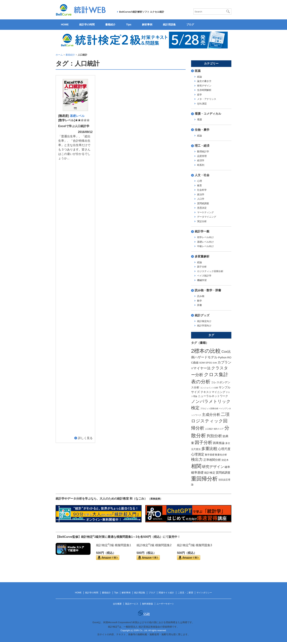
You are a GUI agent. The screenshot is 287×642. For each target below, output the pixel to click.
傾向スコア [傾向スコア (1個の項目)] (219, 429)
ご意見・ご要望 (185, 592)
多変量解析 (202, 256)
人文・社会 (202, 175)
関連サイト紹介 (166, 592)
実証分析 (202, 221)
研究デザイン (204, 85)
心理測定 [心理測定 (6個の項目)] (197, 454)
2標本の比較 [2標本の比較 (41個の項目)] (206, 351)
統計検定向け (204, 321)
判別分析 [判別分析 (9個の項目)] (214, 436)
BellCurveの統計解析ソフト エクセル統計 (141, 11)
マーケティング (205, 212)
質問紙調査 (203, 203)
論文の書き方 (204, 81)
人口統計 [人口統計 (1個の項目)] (209, 429)
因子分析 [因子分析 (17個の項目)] (203, 442)
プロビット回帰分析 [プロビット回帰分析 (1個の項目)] (209, 408)
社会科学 (202, 190)
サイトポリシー (204, 592)
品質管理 (202, 156)
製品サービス (131, 604)
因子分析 (202, 266)
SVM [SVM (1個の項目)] (215, 363)
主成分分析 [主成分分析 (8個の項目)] (211, 415)
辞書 (199, 305)
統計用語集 (169, 24)
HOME (65, 24)
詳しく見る (85, 163)
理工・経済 (202, 145)
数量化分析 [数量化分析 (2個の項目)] (221, 454)
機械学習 (202, 280)
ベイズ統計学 (204, 275)
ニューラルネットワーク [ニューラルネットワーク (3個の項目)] (213, 396)
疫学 (199, 94)
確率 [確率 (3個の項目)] (227, 467)
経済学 (200, 160)
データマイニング (206, 216)
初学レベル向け (205, 237)
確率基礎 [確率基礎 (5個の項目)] (197, 472)
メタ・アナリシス (206, 99)
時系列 (200, 165)
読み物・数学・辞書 (208, 290)
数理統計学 (203, 151)
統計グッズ (202, 315)
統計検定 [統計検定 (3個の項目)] (209, 472)
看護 (199, 119)
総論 (199, 76)
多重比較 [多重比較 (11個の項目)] (209, 448)
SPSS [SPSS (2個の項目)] (208, 362)
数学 (199, 300)
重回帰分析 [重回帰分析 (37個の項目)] (204, 479)
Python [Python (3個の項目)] (222, 357)
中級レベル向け (205, 246)
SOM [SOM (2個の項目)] (202, 362)
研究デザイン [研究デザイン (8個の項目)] (213, 467)
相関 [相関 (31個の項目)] (196, 466)
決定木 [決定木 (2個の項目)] (225, 460)
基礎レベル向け (205, 241)
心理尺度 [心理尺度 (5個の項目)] (224, 449)
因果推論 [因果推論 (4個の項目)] (219, 443)
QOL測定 (202, 103)
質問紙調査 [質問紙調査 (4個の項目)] (223, 472)
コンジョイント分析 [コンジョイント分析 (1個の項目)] (209, 388)
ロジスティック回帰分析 (210, 271)
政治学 (200, 194)
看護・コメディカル (208, 113)
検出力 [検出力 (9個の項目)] (197, 459)
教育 (199, 185)
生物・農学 (202, 129)
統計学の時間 (87, 24)
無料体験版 (147, 604)
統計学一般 (202, 231)
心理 (199, 181)
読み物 (200, 296)
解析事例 (147, 24)
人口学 (200, 198)
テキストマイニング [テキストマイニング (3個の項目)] (213, 392)
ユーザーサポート (165, 604)
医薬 (198, 70)
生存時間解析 (204, 90)
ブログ (190, 24)
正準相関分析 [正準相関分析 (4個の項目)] (212, 459)
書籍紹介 (110, 24)
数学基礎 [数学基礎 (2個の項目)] (210, 454)
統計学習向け (204, 325)
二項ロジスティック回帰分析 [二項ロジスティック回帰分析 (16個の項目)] (210, 421)
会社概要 (117, 604)
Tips (128, 24)
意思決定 (202, 207)
